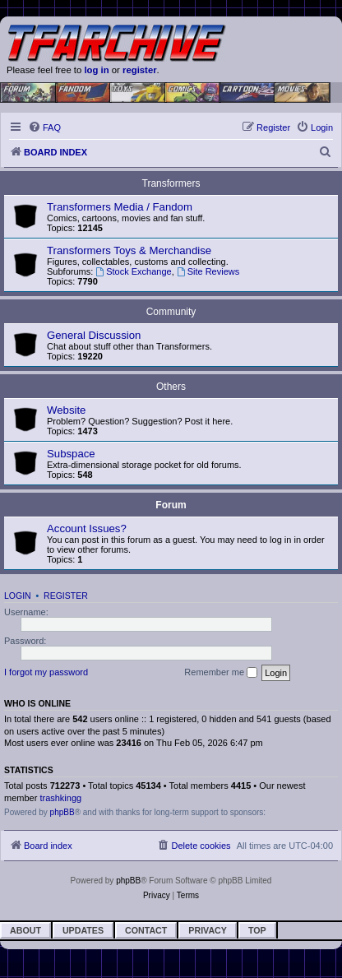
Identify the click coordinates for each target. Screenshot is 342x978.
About (25, 930)
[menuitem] (44, 127)
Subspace (71, 453)
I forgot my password (46, 672)
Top (257, 930)
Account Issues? (87, 528)
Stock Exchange (133, 271)
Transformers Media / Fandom (119, 207)
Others (171, 386)
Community (171, 312)
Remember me (220, 673)
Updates (83, 930)
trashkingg (60, 798)
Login (17, 595)
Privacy (207, 930)
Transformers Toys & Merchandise (129, 250)
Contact (146, 930)
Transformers (171, 183)
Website (66, 410)
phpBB (62, 812)
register (139, 70)
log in (96, 70)
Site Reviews (208, 271)
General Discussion (94, 335)
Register (66, 595)
